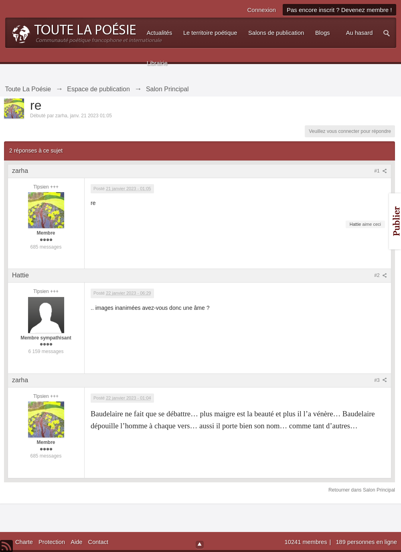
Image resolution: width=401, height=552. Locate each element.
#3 (380, 380)
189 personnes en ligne (366, 542)
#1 (380, 171)
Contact (98, 542)
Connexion (261, 9)
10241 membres (307, 542)
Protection (51, 542)
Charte (24, 542)
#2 (380, 275)
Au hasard (359, 33)
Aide (76, 542)
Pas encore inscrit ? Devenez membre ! (339, 9)
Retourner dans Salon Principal (361, 490)
